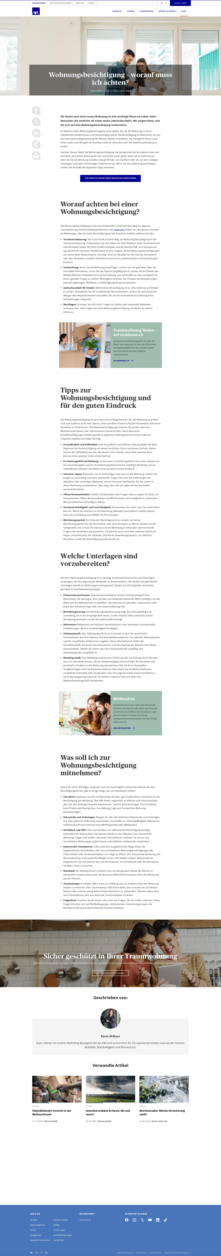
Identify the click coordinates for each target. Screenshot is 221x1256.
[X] (143, 1219)
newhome (119, 229)
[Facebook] (127, 1219)
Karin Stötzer (113, 90)
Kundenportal (146, 11)
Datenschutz (141, 1252)
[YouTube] (150, 1219)
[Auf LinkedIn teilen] (36, 132)
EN (46, 1252)
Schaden (131, 11)
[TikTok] (166, 1219)
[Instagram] (135, 1219)
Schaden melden (60, 1220)
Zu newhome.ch (123, 360)
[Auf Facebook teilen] (36, 110)
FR (36, 1252)
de (164, 3)
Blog (184, 11)
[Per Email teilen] (36, 155)
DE (31, 1252)
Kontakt (33, 1220)
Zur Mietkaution (124, 728)
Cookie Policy (156, 1252)
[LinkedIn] (158, 1219)
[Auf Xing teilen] (36, 144)
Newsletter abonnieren (40, 1240)
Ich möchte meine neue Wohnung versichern (110, 178)
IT (42, 1252)
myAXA (91, 3)
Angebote (117, 11)
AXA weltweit (85, 1220)
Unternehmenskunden (60, 3)
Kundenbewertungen (62, 1235)
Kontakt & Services (167, 11)
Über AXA (80, 3)
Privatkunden (39, 3)
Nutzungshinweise (125, 1252)
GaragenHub (35, 1235)
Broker (33, 1230)
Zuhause (110, 64)
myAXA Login (59, 1230)
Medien (56, 1225)
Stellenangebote (37, 1225)
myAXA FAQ (58, 1240)
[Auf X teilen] (36, 121)
